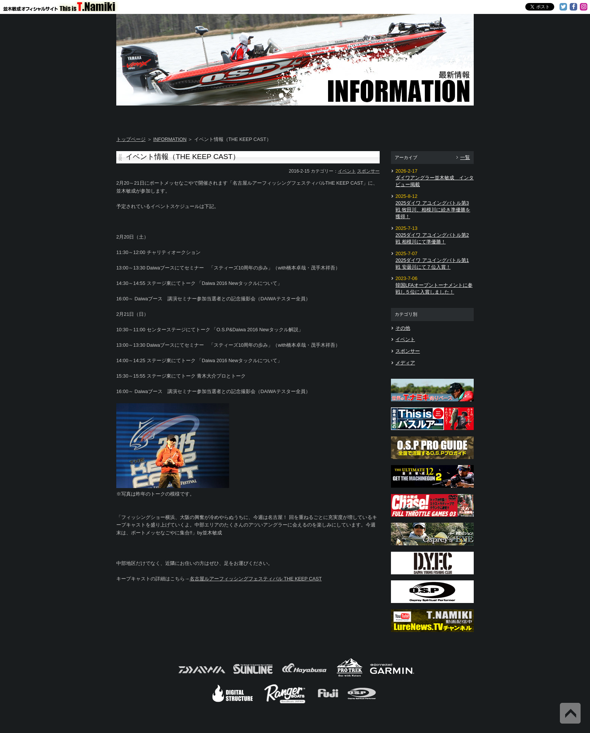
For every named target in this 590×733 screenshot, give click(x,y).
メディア (405, 363)
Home (145, 117)
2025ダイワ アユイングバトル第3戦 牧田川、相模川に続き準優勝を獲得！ (432, 209)
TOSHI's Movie (385, 117)
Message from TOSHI (325, 117)
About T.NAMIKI (205, 117)
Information (444, 117)
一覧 (465, 157)
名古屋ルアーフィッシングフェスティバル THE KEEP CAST (256, 579)
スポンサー (368, 171)
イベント (347, 171)
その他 (402, 328)
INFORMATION (170, 139)
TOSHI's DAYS (265, 117)
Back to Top (570, 713)
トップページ (131, 139)
